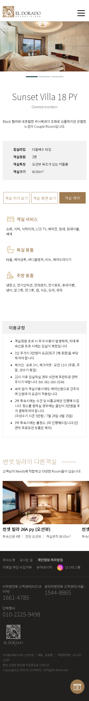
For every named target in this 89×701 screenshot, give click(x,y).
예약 (77, 686)
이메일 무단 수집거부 (17, 567)
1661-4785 (16, 597)
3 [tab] (57, 76)
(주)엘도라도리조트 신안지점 (18, 655)
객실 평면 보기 (44, 198)
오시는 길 (26, 559)
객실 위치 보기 (16, 198)
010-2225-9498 (21, 614)
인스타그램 (72, 567)
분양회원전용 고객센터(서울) (64, 586)
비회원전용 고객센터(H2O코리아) (22, 589)
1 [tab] (32, 76)
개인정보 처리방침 (50, 559)
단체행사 (9, 608)
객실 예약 (72, 198)
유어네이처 (44, 567)
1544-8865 (58, 592)
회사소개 (9, 559)
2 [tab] (45, 76)
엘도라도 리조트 (22, 12)
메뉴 (81, 13)
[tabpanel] (44, 46)
